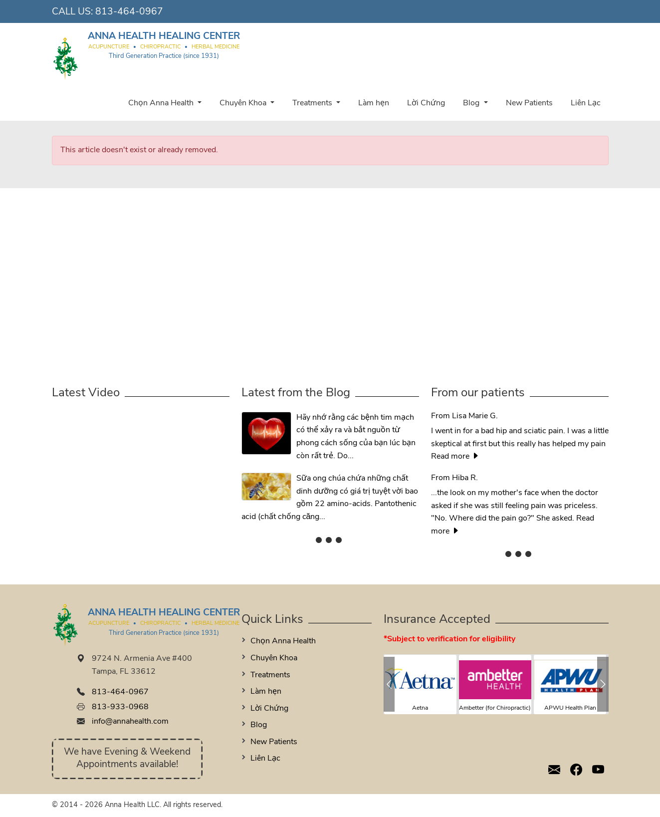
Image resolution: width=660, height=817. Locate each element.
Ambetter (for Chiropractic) (495, 708)
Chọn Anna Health (162, 103)
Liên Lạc (586, 103)
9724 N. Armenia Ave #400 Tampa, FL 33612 (142, 665)
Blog (472, 103)
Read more (455, 457)
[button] (389, 684)
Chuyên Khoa (244, 103)
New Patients (529, 103)
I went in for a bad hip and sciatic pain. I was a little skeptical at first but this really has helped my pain (520, 430)
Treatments (313, 103)
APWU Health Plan (570, 708)
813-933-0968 (120, 707)
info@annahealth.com (130, 722)
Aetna (420, 708)
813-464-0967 (129, 12)
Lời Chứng (426, 103)
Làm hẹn (373, 103)
